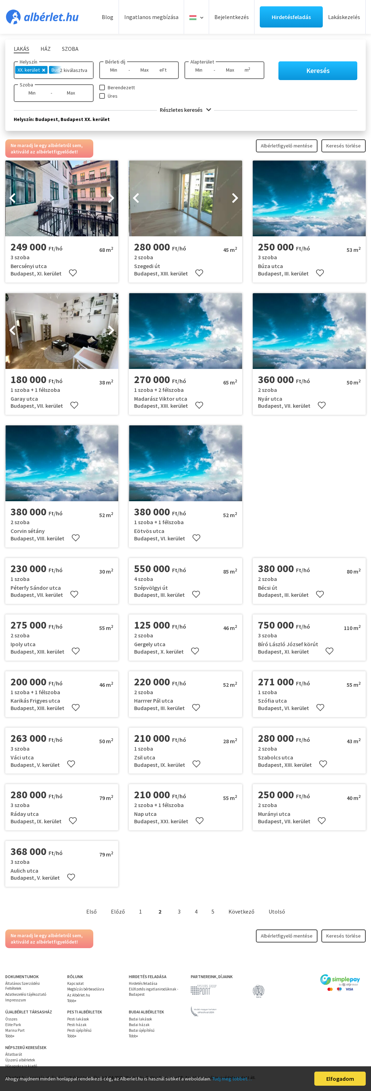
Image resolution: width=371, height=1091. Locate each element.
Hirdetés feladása (143, 983)
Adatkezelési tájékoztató (25, 994)
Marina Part (15, 1030)
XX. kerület (31, 70)
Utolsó (277, 911)
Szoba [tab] (70, 48)
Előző (118, 911)
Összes (11, 1019)
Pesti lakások (78, 1019)
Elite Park (13, 1024)
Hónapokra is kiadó (21, 1065)
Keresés (318, 70)
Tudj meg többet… (232, 1078)
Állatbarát (13, 1054)
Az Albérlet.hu (78, 995)
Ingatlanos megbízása (151, 16)
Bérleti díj (115, 62)
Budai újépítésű (142, 1030)
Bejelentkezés (231, 16)
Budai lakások (140, 1019)
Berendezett (121, 87)
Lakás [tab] (21, 48)
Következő (241, 911)
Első (91, 911)
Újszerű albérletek (20, 1059)
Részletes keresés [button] (185, 109)
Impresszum (15, 1000)
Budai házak (139, 1024)
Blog (107, 16)
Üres (113, 96)
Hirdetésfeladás (291, 16)
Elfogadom (340, 1078)
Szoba (26, 84)
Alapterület (202, 62)
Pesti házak (77, 1024)
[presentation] (12, 198)
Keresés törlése (343, 146)
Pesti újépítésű (79, 1030)
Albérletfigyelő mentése (287, 146)
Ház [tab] (45, 48)
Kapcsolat (75, 983)
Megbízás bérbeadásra (85, 989)
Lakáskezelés (344, 16)
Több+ (71, 1000)
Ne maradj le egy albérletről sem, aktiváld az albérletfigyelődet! (47, 148)
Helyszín (28, 62)
